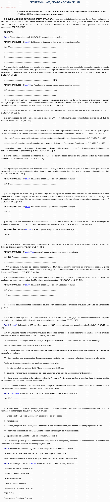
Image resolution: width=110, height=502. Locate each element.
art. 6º (14, 325)
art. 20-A (15, 393)
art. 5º (27, 285)
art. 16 (28, 229)
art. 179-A (29, 252)
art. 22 (33, 463)
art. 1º (27, 179)
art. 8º (27, 42)
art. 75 (28, 85)
